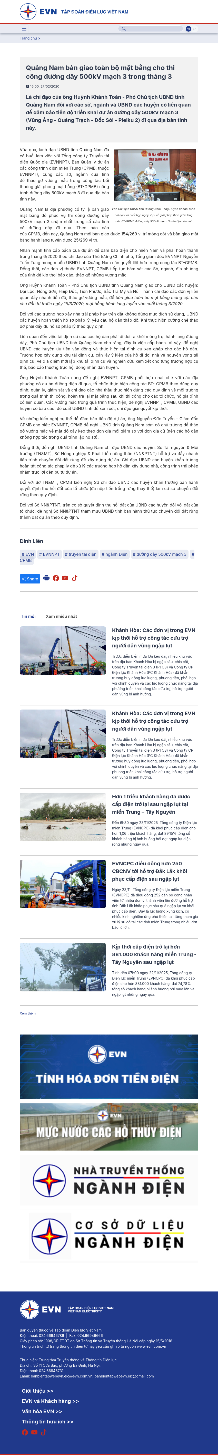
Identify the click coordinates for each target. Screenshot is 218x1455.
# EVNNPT (49, 554)
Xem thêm (28, 1013)
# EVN (28, 554)
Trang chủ (28, 38)
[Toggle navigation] (24, 28)
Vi (188, 29)
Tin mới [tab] (28, 616)
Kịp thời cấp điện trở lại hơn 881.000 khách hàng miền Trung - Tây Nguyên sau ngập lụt (154, 954)
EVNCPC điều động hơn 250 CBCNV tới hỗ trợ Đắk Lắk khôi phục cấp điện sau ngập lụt (149, 871)
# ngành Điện (115, 554)
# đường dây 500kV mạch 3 (159, 554)
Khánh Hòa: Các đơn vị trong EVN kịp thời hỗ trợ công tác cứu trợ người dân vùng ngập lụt (153, 638)
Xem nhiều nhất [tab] (61, 616)
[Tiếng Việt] (74, 11)
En (194, 29)
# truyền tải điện (80, 554)
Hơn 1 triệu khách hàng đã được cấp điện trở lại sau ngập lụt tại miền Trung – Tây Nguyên (151, 804)
